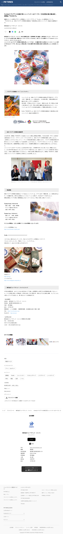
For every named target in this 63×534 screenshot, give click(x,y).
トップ (3, 410)
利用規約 (36, 527)
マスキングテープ (31, 375)
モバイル (14, 4)
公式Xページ (6, 516)
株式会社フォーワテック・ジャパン (24, 410)
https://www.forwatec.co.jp (13, 311)
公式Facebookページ (8, 510)
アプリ (19, 4)
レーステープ (51, 375)
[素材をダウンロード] (19, 32)
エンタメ (25, 4)
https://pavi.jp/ (7, 276)
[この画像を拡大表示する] (9, 341)
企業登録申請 (49, 2)
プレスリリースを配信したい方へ (10, 499)
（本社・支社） (15, 385)
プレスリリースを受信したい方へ (10, 497)
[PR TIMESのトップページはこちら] (8, 2)
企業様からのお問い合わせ (24, 530)
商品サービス (8, 361)
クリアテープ (41, 375)
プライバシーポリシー (19, 527)
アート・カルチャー (10, 368)
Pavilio (12, 375)
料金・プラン (6, 494)
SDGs (6, 378)
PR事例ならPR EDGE (46, 495)
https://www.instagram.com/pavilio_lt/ (12, 280)
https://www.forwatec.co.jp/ (36, 447)
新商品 (7, 375)
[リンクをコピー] (22, 32)
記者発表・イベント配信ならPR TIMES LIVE (30, 495)
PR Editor (23, 503)
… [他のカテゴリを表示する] (53, 4)
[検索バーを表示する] (61, 2)
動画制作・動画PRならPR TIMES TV (28, 492)
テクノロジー (8, 4)
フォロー (31, 439)
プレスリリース (10, 410)
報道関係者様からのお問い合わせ (46, 527)
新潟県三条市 (7, 385)
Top (2, 4)
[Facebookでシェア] (12, 32)
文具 (17, 378)
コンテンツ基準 (29, 527)
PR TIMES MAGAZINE (25, 498)
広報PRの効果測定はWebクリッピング (29, 501)
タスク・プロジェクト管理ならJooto (49, 490)
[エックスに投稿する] (10, 32)
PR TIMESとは (6, 491)
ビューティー (32, 4)
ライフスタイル (48, 4)
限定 (12, 378)
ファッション (40, 4)
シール (22, 378)
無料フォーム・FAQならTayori (48, 492)
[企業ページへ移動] (31, 425)
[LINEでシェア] (15, 32)
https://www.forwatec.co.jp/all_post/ (12, 229)
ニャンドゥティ (20, 375)
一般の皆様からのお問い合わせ (38, 530)
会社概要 (11, 527)
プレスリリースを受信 (39, 2)
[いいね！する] (5, 32)
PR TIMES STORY (24, 490)
